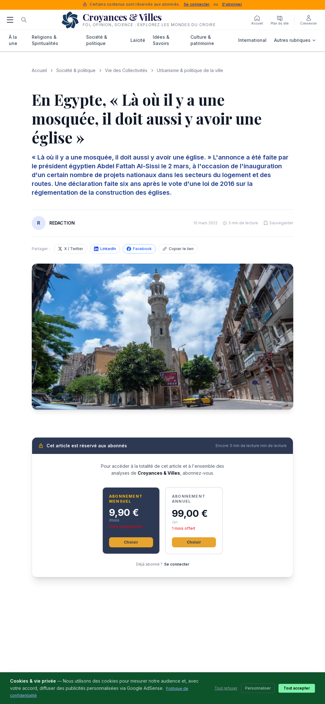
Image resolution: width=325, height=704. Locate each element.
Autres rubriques (295, 40)
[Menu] (10, 20)
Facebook (139, 248)
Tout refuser (225, 688)
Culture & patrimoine (202, 40)
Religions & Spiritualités (45, 40)
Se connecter (197, 4)
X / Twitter (70, 248)
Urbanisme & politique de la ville (190, 70)
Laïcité (137, 40)
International (252, 40)
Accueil (39, 70)
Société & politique (96, 40)
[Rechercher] (24, 20)
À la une (13, 40)
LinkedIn (105, 248)
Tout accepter (297, 688)
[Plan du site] (279, 20)
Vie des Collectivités (126, 70)
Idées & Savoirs (161, 40)
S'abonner (232, 4)
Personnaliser (258, 688)
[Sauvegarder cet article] (278, 223)
